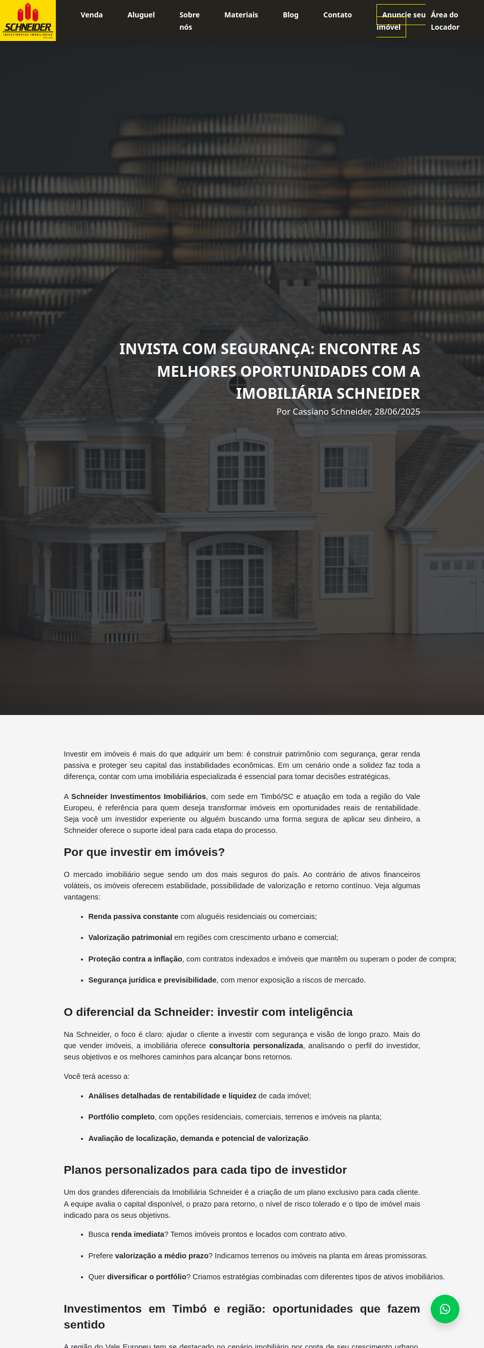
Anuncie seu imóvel (401, 21)
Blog (291, 14)
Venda (91, 14)
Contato (337, 14)
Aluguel (141, 14)
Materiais (241, 14)
